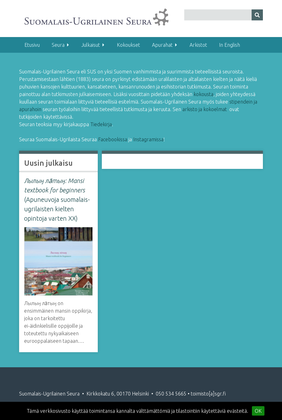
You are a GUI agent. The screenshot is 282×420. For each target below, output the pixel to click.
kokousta (203, 94)
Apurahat (162, 45)
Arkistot (198, 45)
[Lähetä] (257, 14)
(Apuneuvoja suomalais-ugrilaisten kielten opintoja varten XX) (57, 199)
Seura (58, 45)
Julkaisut (90, 45)
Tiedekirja (101, 124)
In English (229, 45)
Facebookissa (113, 139)
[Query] (223, 14)
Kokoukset (128, 45)
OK (258, 411)
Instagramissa (148, 139)
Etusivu (32, 45)
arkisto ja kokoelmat (204, 109)
